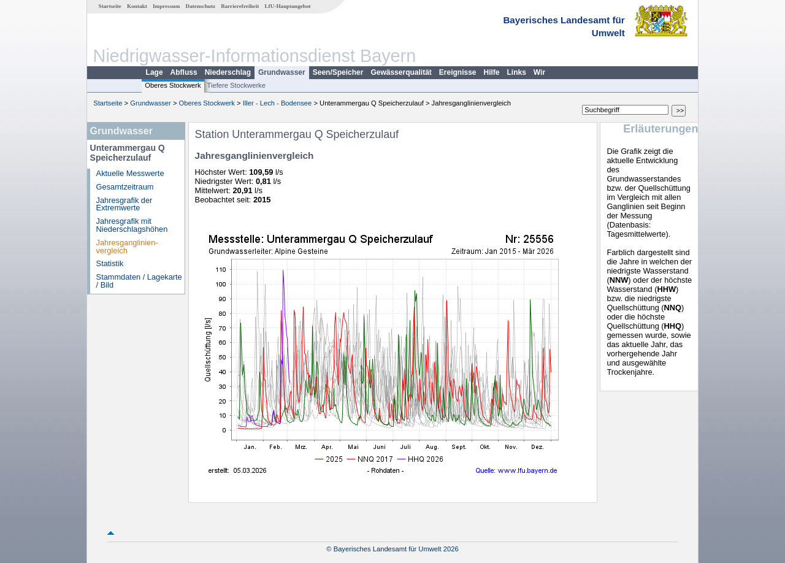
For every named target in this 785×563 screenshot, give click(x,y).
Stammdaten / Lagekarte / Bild (139, 280)
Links (516, 72)
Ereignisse (458, 72)
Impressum (166, 6)
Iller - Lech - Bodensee (277, 103)
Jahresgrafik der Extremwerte (124, 204)
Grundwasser (281, 72)
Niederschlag (228, 72)
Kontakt (137, 6)
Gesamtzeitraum (125, 186)
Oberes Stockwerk (173, 85)
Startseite (110, 6)
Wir (539, 72)
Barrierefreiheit (240, 6)
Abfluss (183, 72)
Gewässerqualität (400, 72)
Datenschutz (201, 6)
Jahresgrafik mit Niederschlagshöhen (132, 225)
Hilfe (492, 72)
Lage (154, 72)
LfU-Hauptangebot (287, 6)
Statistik (110, 263)
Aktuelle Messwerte (130, 173)
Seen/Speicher (338, 72)
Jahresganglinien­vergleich (127, 246)
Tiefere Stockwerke (236, 85)
